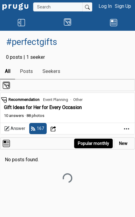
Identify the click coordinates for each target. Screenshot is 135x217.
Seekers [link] (51, 71)
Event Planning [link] (55, 99)
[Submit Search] (87, 6)
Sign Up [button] (123, 6)
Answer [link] (14, 128)
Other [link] (78, 99)
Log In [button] (105, 6)
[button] (21, 22)
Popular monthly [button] (93, 143)
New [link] (123, 143)
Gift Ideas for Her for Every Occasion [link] (43, 107)
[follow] (38, 128)
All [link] (7, 71)
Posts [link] (26, 71)
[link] (15, 6)
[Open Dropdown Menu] (54, 128)
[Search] (58, 6)
